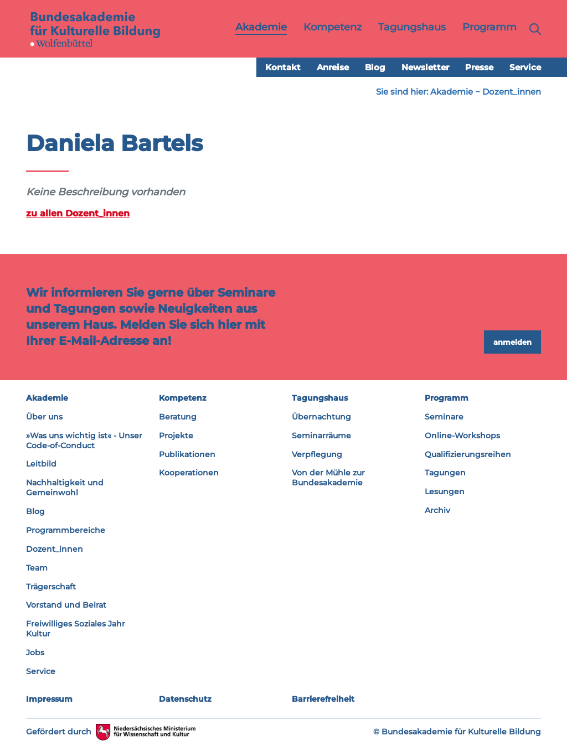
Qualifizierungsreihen (468, 454)
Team (37, 568)
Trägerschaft (51, 587)
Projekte (176, 436)
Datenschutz (185, 699)
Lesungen (445, 491)
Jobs (35, 652)
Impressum (49, 699)
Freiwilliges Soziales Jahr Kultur (75, 629)
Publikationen (187, 454)
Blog (375, 67)
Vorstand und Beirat (66, 605)
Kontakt (283, 67)
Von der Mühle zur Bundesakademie (328, 478)
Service (525, 67)
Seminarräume (321, 436)
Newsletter (425, 67)
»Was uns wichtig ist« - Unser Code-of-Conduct (84, 440)
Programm (446, 398)
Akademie (451, 91)
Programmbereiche (65, 530)
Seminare (444, 417)
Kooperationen (189, 473)
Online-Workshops (462, 436)
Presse (479, 67)
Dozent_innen (511, 91)
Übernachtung (321, 417)
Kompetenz (183, 398)
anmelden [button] (512, 342)
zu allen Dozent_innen (78, 213)
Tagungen (445, 473)
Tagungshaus (320, 398)
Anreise (333, 67)
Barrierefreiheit (323, 699)
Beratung (178, 417)
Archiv (437, 510)
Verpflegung (317, 454)
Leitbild (41, 464)
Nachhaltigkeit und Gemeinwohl (65, 488)
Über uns (44, 417)
